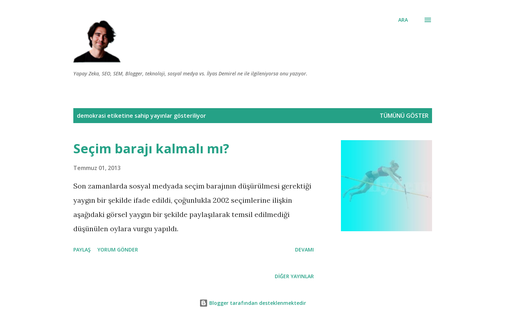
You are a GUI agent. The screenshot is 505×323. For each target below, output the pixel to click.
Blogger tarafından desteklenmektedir (252, 303)
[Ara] (403, 20)
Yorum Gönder (118, 249)
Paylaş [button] (82, 249)
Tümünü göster (404, 116)
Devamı (304, 249)
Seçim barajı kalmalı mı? (151, 148)
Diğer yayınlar (294, 276)
